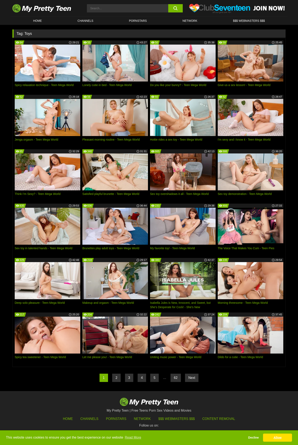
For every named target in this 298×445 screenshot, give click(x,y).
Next (191, 377)
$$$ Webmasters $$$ (176, 419)
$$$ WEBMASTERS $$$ (249, 20)
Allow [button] (277, 437)
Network (190, 20)
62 (176, 377)
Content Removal (218, 419)
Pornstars (138, 20)
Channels (89, 419)
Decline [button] (253, 437)
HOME (37, 20)
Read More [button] (133, 437)
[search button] (175, 8)
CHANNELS (85, 20)
